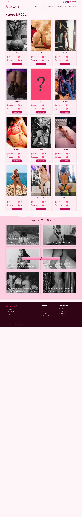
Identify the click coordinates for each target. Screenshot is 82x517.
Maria (41, 149)
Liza (41, 101)
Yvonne (17, 149)
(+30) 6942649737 (72, 1)
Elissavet (65, 101)
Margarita (41, 198)
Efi (17, 53)
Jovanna (17, 198)
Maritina (41, 53)
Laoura (65, 149)
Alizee (65, 198)
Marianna (16, 101)
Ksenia (65, 53)
